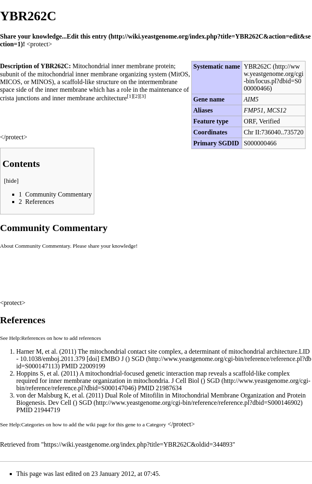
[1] (130, 96)
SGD (85, 402)
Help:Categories (27, 424)
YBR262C (257, 66)
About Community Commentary (35, 246)
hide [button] (11, 180)
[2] (136, 96)
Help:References (27, 338)
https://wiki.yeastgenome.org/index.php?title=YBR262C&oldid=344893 (138, 444)
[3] (142, 96)
